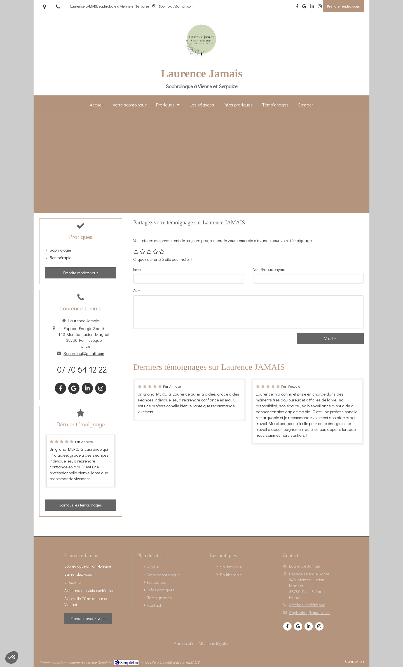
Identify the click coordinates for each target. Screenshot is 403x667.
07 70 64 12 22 (82, 369)
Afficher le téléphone (307, 604)
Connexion (354, 661)
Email (137, 269)
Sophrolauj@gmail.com (84, 353)
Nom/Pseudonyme (269, 269)
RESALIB (192, 662)
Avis (136, 290)
